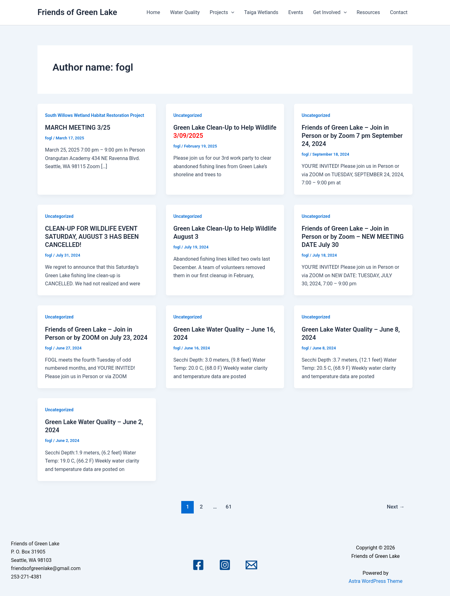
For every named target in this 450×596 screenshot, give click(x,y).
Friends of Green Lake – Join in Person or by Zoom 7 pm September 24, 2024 (352, 136)
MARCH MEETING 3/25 (77, 127)
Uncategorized (187, 115)
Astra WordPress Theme (375, 581)
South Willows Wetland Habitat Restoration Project (94, 115)
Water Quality (185, 12)
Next (396, 506)
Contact (399, 12)
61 (229, 506)
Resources (368, 12)
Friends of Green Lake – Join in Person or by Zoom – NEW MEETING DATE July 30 (353, 236)
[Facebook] (198, 565)
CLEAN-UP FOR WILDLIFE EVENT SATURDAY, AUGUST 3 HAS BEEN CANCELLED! (92, 236)
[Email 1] (251, 565)
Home (153, 12)
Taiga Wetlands (261, 12)
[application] (231, 12)
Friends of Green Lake (77, 12)
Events (295, 12)
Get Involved (330, 12)
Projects (222, 12)
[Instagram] (225, 565)
